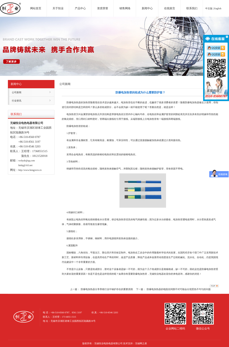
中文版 (208, 8)
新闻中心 (147, 8)
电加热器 (10, 5)
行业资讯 (16, 100)
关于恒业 (58, 8)
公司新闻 (16, 92)
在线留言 (169, 8)
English (217, 8)
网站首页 (35, 8)
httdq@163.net (25, 165)
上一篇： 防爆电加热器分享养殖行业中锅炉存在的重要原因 (101, 289)
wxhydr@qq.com (26, 160)
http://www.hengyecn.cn (29, 170)
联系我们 (191, 8)
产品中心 (80, 8)
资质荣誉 (102, 8)
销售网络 (124, 8)
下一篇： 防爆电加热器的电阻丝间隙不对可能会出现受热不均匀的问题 (173, 289)
